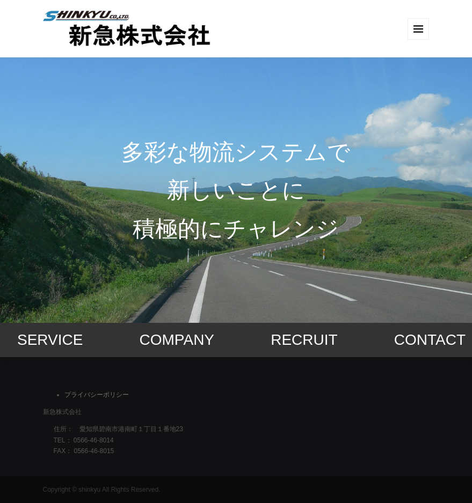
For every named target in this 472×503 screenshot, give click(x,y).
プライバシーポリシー (96, 394)
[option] (236, 190)
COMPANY (177, 339)
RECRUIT (304, 339)
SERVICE (50, 339)
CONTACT (430, 339)
